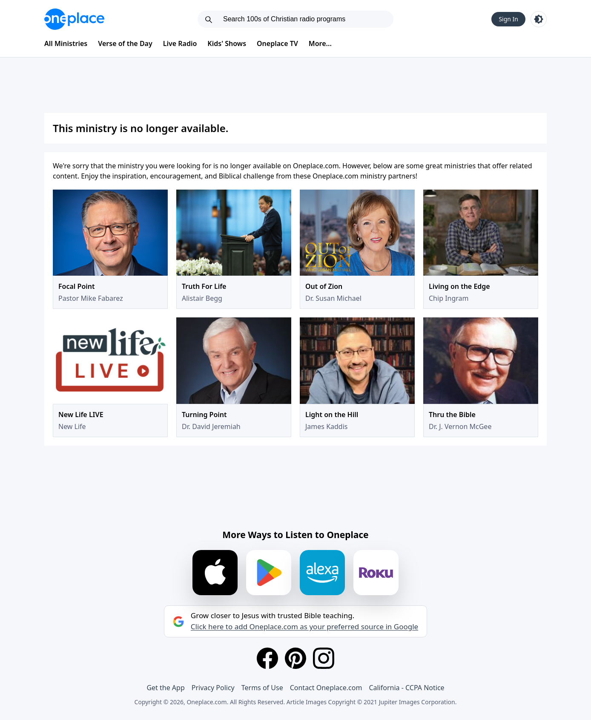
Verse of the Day (125, 43)
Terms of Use (262, 687)
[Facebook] (267, 658)
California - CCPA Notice (406, 687)
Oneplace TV (277, 43)
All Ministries (65, 43)
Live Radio (180, 43)
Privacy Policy (213, 687)
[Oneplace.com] (74, 19)
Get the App (165, 687)
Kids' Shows (226, 43)
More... (320, 43)
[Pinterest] (295, 658)
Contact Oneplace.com (326, 687)
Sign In (508, 19)
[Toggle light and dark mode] (539, 19)
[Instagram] (323, 658)
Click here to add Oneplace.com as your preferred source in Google (304, 626)
